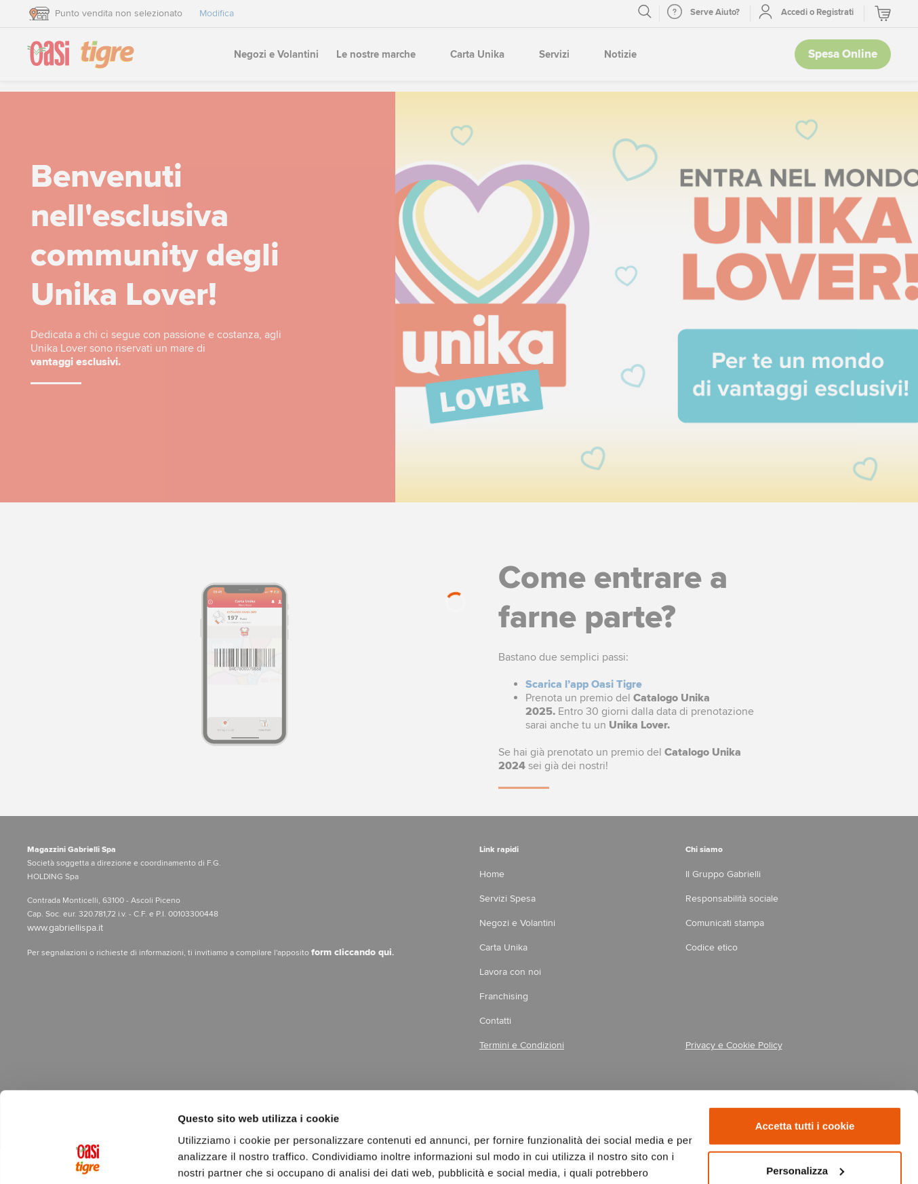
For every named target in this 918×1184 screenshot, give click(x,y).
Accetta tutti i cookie (805, 1041)
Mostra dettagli (214, 1157)
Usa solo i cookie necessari (804, 1130)
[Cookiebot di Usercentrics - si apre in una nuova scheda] (87, 1157)
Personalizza (805, 1085)
